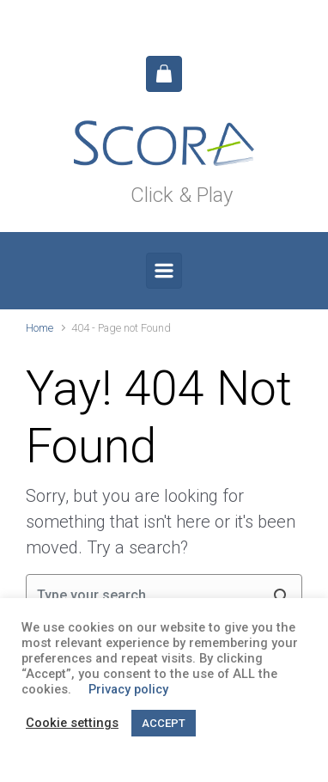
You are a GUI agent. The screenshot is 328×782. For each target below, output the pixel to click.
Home (39, 327)
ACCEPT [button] (163, 723)
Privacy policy (128, 689)
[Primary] (164, 271)
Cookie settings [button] (72, 722)
